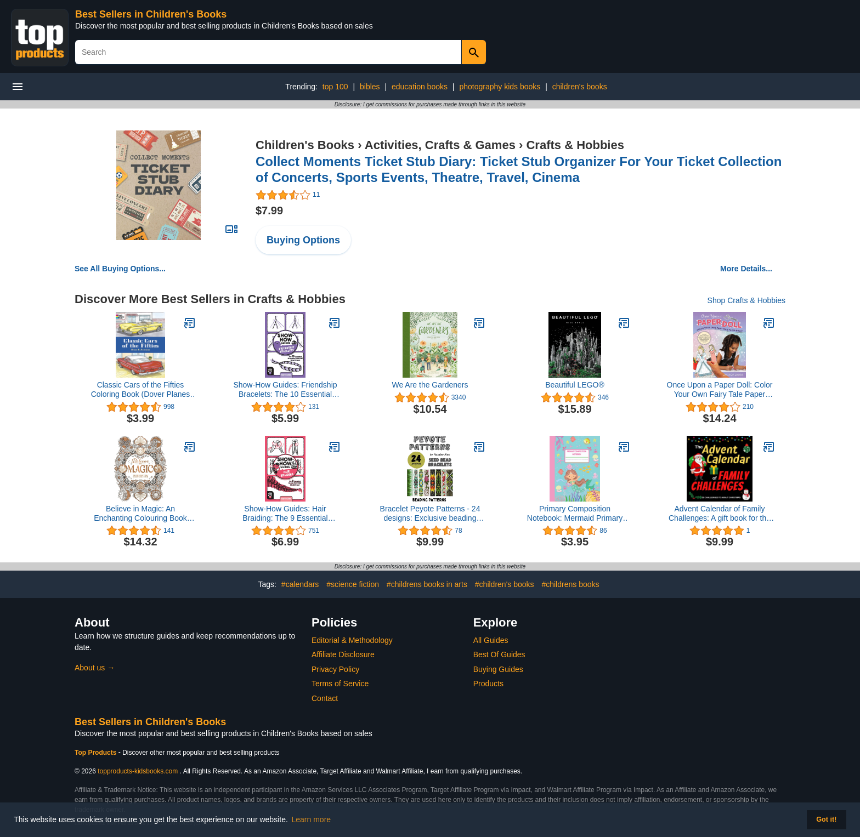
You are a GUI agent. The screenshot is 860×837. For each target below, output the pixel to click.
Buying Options (303, 240)
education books (420, 86)
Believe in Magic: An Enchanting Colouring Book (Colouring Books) (140, 513)
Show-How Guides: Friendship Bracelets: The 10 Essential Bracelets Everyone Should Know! (285, 389)
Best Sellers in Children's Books (151, 14)
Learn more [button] (311, 819)
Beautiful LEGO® (574, 384)
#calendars (300, 584)
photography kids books (499, 86)
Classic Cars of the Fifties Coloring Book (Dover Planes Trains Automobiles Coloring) (140, 389)
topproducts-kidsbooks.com (138, 771)
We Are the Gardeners (430, 384)
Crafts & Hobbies (575, 145)
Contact (325, 698)
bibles (370, 86)
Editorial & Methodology (352, 640)
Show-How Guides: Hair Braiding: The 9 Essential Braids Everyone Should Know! (285, 513)
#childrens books (570, 584)
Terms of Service (340, 683)
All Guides (490, 640)
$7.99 (269, 210)
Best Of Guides (499, 654)
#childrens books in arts (427, 584)
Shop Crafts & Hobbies (746, 300)
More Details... (746, 268)
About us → (95, 667)
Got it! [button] (826, 819)
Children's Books (305, 145)
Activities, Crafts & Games (440, 145)
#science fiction (352, 584)
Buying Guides (498, 669)
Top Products (96, 752)
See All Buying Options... (120, 268)
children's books (579, 86)
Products (488, 683)
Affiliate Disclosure (343, 654)
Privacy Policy (335, 669)
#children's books (504, 584)
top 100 (335, 86)
